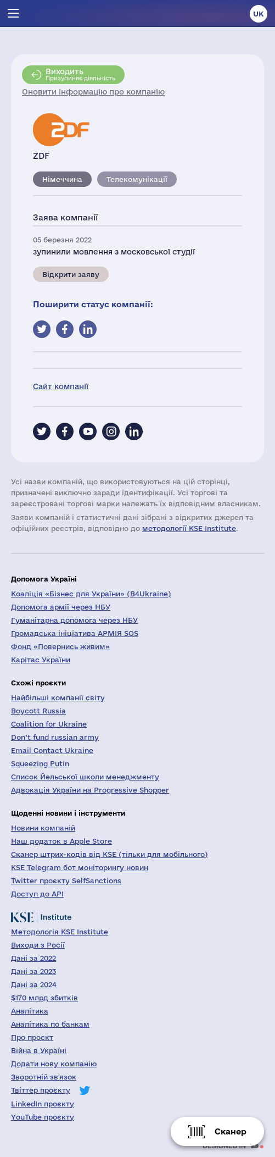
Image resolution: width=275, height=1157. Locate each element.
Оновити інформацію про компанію (93, 91)
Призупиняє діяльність (80, 74)
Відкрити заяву (70, 274)
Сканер (230, 1131)
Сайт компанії (60, 386)
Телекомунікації (136, 179)
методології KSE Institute (189, 528)
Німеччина (62, 179)
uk (258, 14)
